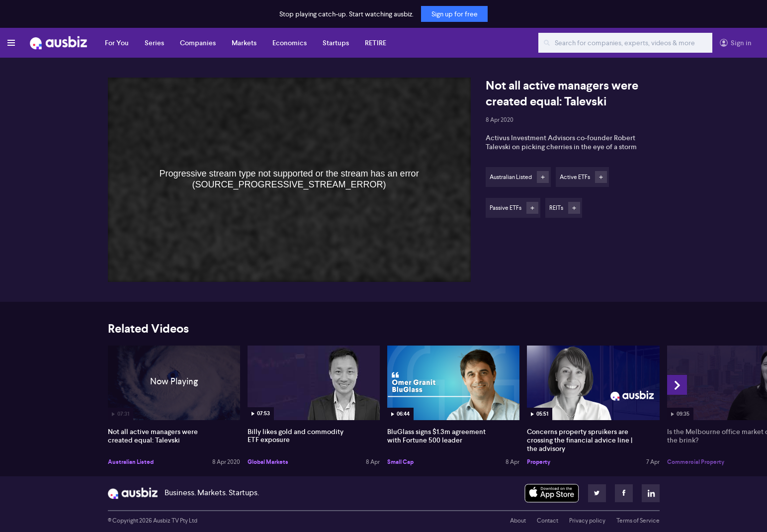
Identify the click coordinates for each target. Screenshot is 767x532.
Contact (547, 521)
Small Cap (400, 462)
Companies (198, 42)
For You (117, 42)
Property (538, 462)
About (518, 521)
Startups (336, 42)
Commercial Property (695, 462)
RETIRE (375, 42)
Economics (289, 42)
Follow (543, 177)
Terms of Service (638, 521)
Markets (244, 42)
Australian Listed (131, 462)
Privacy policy (587, 521)
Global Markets (268, 462)
